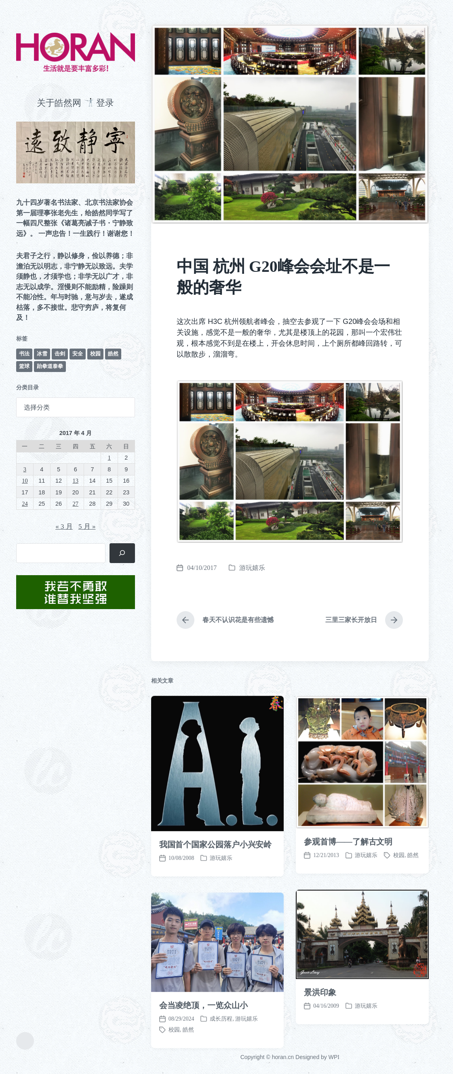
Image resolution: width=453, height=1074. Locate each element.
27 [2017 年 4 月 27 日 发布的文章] (75, 503)
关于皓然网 (59, 103)
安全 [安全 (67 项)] (77, 354)
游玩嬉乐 (252, 567)
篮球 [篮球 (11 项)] (24, 366)
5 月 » (87, 526)
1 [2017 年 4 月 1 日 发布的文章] (109, 457)
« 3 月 (64, 526)
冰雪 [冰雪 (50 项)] (42, 354)
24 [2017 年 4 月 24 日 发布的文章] (24, 503)
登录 (105, 103)
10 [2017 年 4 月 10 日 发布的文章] (24, 480)
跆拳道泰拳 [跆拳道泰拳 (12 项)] (50, 366)
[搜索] (122, 553)
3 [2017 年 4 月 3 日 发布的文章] (24, 469)
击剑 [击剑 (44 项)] (60, 354)
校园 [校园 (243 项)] (95, 354)
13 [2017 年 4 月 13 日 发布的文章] (75, 480)
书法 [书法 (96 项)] (24, 354)
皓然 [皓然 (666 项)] (113, 354)
